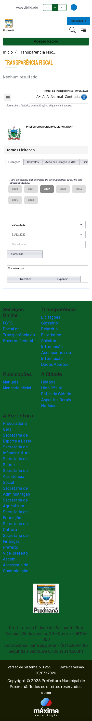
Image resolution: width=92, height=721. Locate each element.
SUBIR (46, 693)
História (48, 382)
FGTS (8, 323)
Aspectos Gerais (56, 399)
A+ (47, 7)
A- (62, 7)
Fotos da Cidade (56, 394)
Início (8, 52)
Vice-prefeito (15, 553)
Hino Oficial (51, 388)
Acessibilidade (27, 7)
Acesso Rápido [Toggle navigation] (46, 41)
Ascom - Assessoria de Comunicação (15, 565)
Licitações (50, 317)
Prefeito (10, 547)
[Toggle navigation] (83, 30)
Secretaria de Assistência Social (15, 476)
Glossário (49, 323)
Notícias (48, 405)
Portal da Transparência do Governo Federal (19, 335)
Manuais (10, 382)
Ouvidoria (78, 21)
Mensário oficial (17, 388)
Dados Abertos (54, 364)
